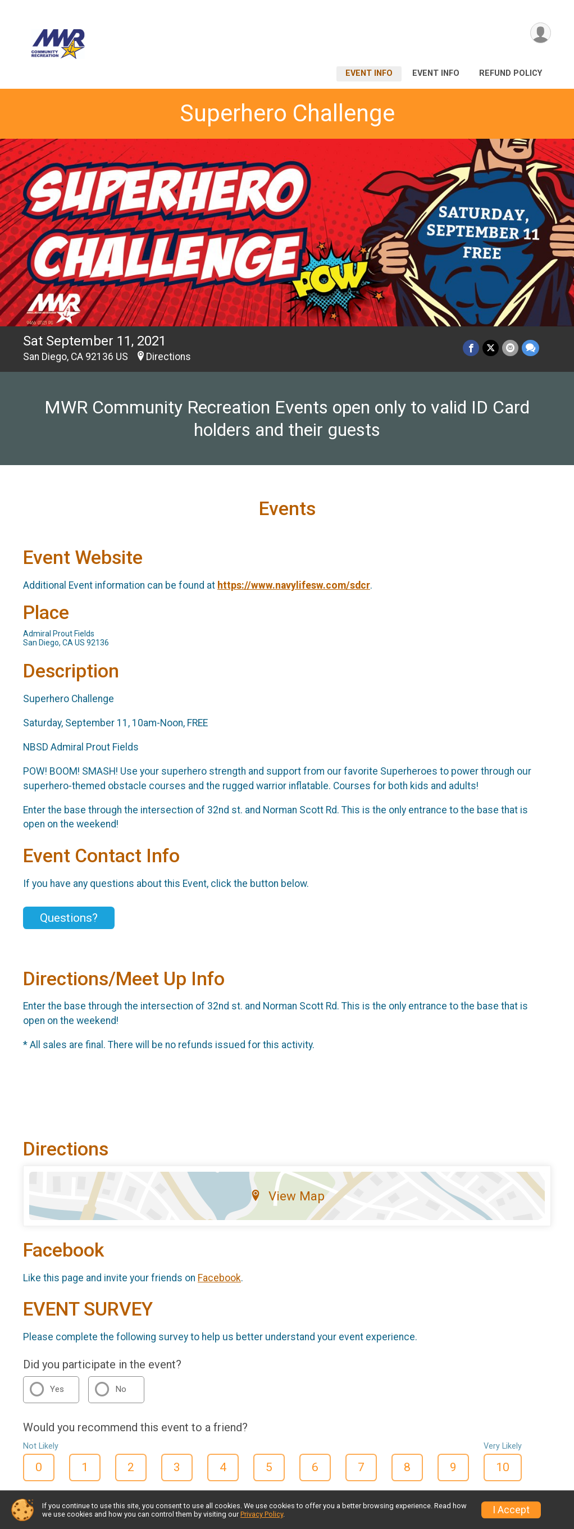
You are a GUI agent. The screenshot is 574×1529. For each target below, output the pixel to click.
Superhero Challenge (287, 113)
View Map (287, 1196)
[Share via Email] (510, 348)
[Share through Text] (530, 348)
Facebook (219, 1278)
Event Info (369, 73)
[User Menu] (540, 32)
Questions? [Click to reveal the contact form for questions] (69, 918)
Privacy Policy (261, 1514)
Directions (168, 356)
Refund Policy (510, 73)
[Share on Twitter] (490, 348)
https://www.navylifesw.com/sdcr (293, 585)
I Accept (511, 1510)
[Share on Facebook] (471, 348)
